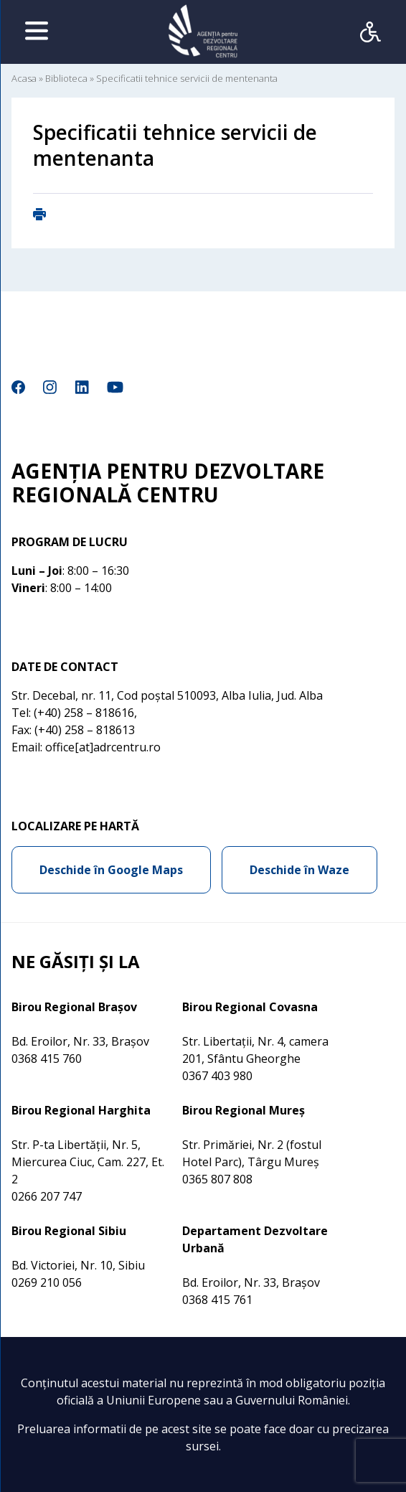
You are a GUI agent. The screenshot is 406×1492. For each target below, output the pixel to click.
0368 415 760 (46, 1058)
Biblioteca (66, 78)
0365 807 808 (217, 1179)
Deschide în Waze (299, 870)
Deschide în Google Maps (111, 870)
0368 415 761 (217, 1300)
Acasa (24, 78)
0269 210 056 (46, 1282)
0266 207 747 (46, 1196)
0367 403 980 (217, 1076)
